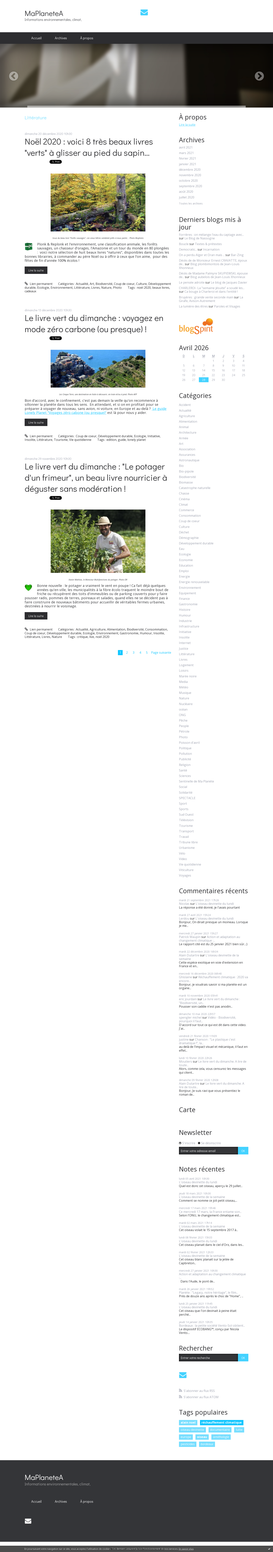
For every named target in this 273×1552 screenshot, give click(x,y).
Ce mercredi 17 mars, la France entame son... (210, 1212)
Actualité (82, 284)
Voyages (185, 875)
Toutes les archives (191, 203)
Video (183, 859)
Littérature (82, 287)
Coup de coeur (124, 284)
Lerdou (184, 918)
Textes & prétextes (208, 244)
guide (122, 440)
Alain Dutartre (189, 955)
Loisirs (183, 670)
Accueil (36, 38)
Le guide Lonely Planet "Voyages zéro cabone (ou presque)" (95, 410)
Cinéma (184, 499)
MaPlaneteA (44, 13)
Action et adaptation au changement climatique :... (209, 939)
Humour (146, 633)
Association (187, 449)
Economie (186, 560)
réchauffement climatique (222, 1422)
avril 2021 (186, 147)
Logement (186, 665)
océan (183, 709)
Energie (184, 576)
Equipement (187, 593)
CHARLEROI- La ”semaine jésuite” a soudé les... (211, 288)
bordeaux (207, 1444)
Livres (95, 287)
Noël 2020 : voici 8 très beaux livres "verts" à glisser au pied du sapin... (89, 147)
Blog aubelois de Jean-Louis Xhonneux (217, 277)
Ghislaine (185, 977)
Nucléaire (186, 704)
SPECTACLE (187, 798)
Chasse (184, 493)
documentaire (220, 1430)
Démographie (189, 538)
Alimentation (116, 629)
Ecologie (43, 287)
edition (111, 440)
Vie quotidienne (80, 440)
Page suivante (161, 652)
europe (186, 1437)
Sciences (185, 776)
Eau (181, 549)
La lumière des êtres (193, 306)
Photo (117, 287)
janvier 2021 (187, 164)
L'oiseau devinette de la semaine (209, 957)
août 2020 (186, 191)
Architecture (187, 432)
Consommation (156, 629)
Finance (184, 599)
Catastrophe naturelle (194, 488)
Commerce (186, 510)
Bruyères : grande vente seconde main (206, 297)
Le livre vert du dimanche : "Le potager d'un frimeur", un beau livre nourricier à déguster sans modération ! (96, 477)
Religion (185, 765)
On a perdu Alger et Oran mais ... (202, 255)
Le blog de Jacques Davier (229, 282)
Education (186, 565)
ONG (182, 715)
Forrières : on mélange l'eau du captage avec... (211, 235)
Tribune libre (188, 842)
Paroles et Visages (227, 306)
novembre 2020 (190, 175)
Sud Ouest (186, 814)
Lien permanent (39, 284)
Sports (183, 809)
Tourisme (61, 440)
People (184, 726)
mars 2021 (186, 153)
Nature (106, 287)
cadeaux (30, 291)
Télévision (186, 820)
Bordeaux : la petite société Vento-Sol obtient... (212, 1325)
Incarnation (211, 249)
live (91, 637)
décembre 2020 (190, 169)
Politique (185, 748)
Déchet (184, 532)
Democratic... (188, 249)
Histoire (184, 610)
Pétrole (184, 731)
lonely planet (136, 440)
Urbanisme (187, 848)
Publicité (185, 759)
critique (82, 637)
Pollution (185, 754)
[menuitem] (36, 38)
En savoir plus (186, 1548)
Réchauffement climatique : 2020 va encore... (213, 979)
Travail (184, 837)
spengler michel (190, 1017)
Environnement (62, 287)
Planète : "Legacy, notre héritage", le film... (208, 1292)
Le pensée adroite (192, 282)
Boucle (184, 244)
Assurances (187, 455)
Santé (183, 770)
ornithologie (221, 1437)
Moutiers (185, 1061)
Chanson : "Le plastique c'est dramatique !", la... (207, 1041)
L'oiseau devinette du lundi (215, 904)
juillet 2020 (186, 197)
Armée (183, 438)
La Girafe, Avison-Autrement (211, 299)
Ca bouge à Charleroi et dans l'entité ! (211, 291)
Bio (181, 466)
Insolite (30, 440)
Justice (183, 648)
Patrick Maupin (190, 937)
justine (184, 1039)
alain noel (188, 1422)
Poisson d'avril (189, 743)
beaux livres (160, 287)
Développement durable (115, 436)
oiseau (202, 1437)
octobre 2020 (188, 180)
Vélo (182, 853)
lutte (239, 1430)
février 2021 (187, 158)
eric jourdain (188, 999)
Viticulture (186, 870)
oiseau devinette (192, 1430)
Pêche (183, 720)
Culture (141, 284)
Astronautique (189, 460)
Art (92, 284)
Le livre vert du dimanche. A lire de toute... (212, 1063)
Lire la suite (36, 270)
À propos (86, 38)
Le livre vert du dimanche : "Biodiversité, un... (209, 1001)
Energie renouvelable (194, 582)
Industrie (185, 621)
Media (183, 682)
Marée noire (188, 676)
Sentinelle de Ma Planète (196, 781)
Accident (185, 405)
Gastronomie (129, 633)
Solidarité (185, 792)
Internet (185, 643)
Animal (184, 427)
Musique (185, 693)
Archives (61, 38)
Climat (183, 504)
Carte (187, 1109)
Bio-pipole (186, 471)
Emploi (184, 571)
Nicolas (184, 904)
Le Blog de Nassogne (199, 238)
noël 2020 (144, 287)
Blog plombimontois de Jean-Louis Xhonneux (209, 266)
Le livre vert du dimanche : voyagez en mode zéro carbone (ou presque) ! (94, 323)
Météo (183, 687)
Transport (186, 831)
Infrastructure (189, 626)
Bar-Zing (237, 255)
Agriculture (98, 629)
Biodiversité (104, 284)
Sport (183, 803)
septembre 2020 (190, 186)
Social (183, 787)
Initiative (153, 436)
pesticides (188, 1444)
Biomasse (186, 482)
